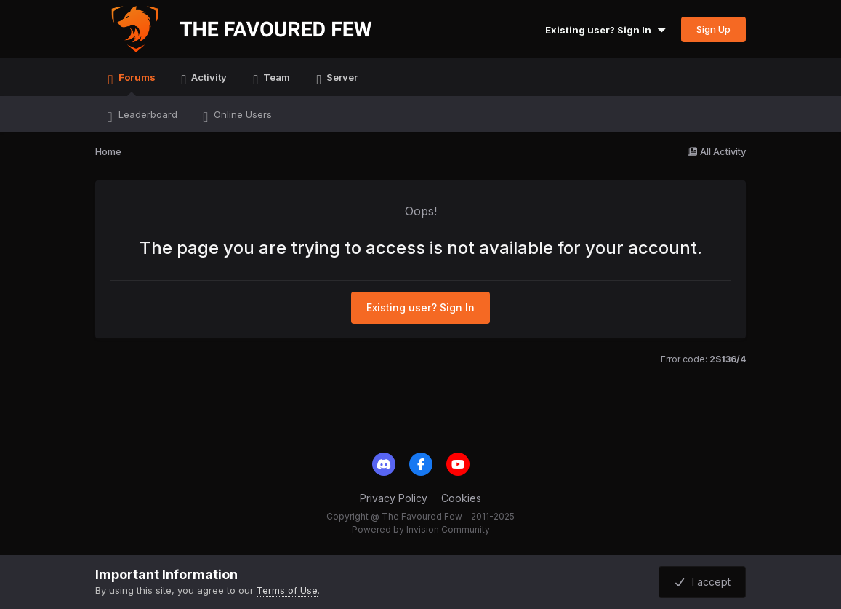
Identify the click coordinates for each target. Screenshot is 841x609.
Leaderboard (146, 114)
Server (341, 77)
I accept (702, 582)
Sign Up (713, 29)
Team (275, 77)
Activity (208, 77)
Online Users (241, 114)
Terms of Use (287, 590)
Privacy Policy (393, 498)
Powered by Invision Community (421, 529)
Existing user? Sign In (607, 30)
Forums (136, 83)
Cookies (461, 498)
